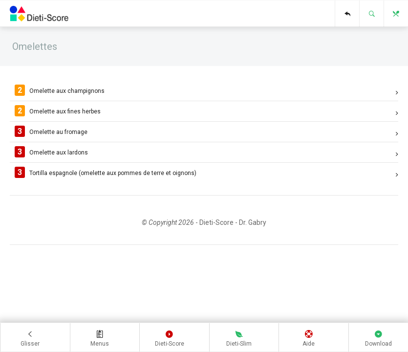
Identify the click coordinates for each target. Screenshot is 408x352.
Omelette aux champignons (206, 92)
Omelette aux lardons (206, 154)
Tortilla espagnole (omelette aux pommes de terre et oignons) (206, 173)
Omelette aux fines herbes (206, 113)
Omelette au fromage (206, 133)
